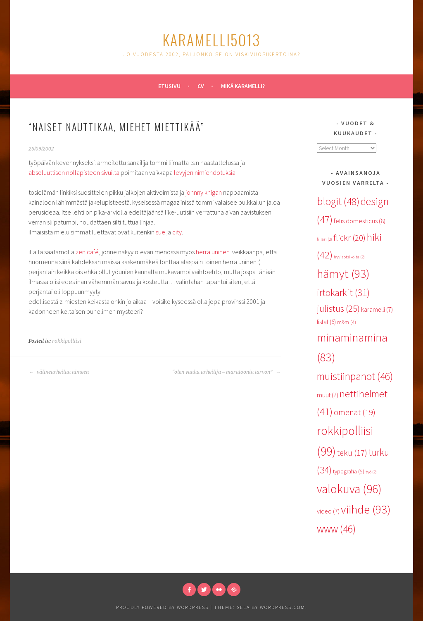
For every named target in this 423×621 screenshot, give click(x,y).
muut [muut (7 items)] (327, 395)
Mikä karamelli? (243, 86)
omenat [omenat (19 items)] (354, 412)
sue (160, 232)
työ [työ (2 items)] (371, 472)
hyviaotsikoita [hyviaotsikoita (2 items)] (349, 257)
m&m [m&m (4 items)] (346, 322)
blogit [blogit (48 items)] (338, 201)
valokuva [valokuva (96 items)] (349, 489)
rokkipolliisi (66, 341)
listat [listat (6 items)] (326, 322)
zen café (87, 252)
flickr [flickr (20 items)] (349, 237)
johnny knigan (203, 192)
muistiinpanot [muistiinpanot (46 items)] (355, 376)
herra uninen (213, 252)
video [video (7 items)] (328, 511)
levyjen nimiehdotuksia (204, 172)
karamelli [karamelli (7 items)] (377, 309)
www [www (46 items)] (336, 528)
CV (200, 86)
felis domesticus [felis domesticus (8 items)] (359, 221)
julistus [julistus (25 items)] (338, 308)
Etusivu (169, 86)
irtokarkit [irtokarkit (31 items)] (343, 293)
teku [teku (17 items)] (352, 452)
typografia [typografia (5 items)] (348, 471)
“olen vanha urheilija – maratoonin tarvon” (226, 372)
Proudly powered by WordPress (162, 607)
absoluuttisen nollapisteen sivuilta (74, 172)
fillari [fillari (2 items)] (324, 239)
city (177, 232)
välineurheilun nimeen (59, 372)
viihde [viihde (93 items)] (366, 509)
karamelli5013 (211, 39)
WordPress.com (282, 607)
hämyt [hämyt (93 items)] (343, 273)
